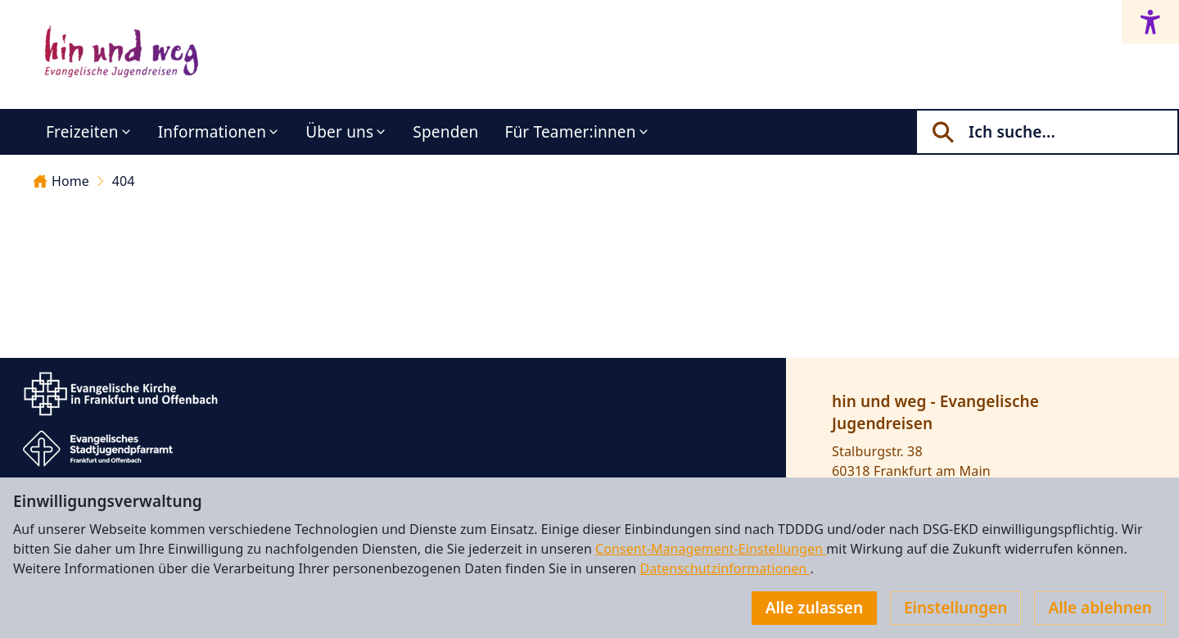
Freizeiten (82, 132)
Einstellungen (955, 607)
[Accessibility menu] (1150, 21)
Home (61, 181)
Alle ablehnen (1100, 607)
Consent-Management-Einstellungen (710, 549)
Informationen (212, 132)
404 (123, 181)
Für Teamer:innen (569, 132)
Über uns (339, 132)
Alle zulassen (814, 607)
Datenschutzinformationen (724, 568)
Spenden (445, 132)
